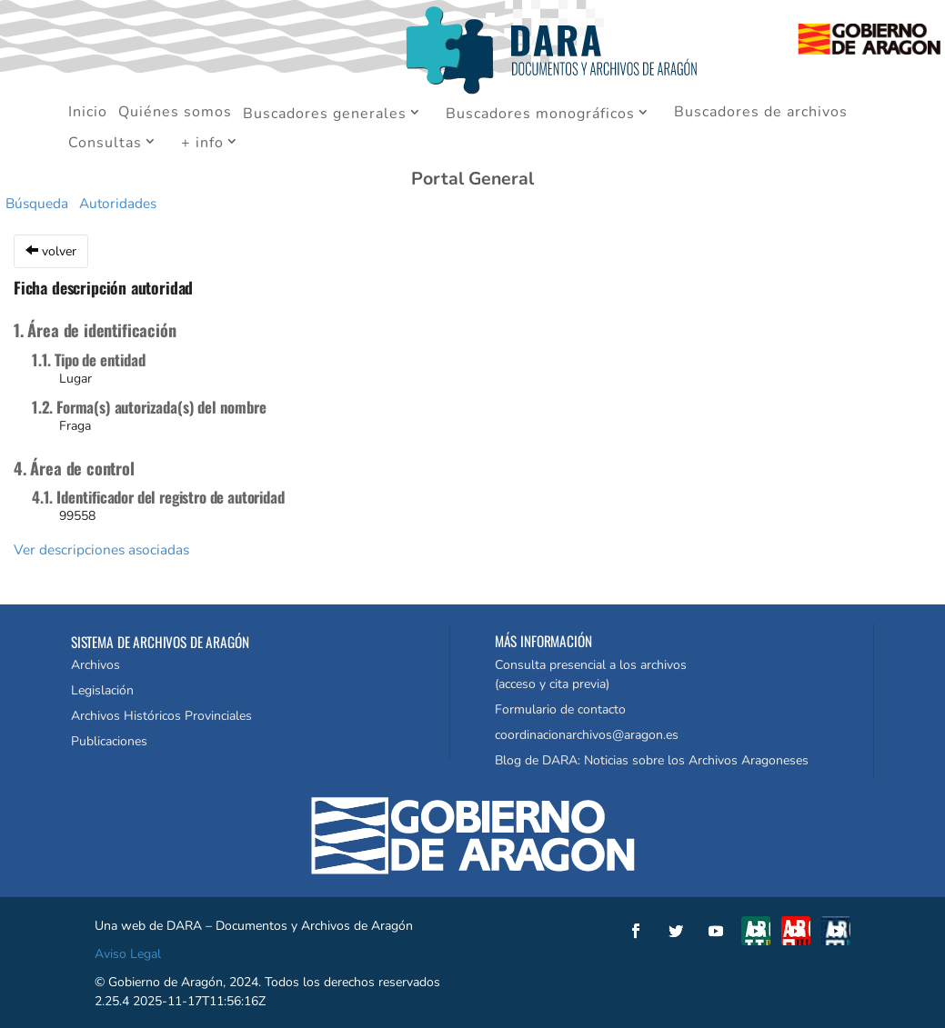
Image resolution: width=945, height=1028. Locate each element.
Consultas (105, 144)
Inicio (87, 113)
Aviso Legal (128, 954)
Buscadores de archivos (761, 113)
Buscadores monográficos (540, 114)
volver (50, 251)
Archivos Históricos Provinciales (161, 715)
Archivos (95, 665)
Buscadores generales (325, 114)
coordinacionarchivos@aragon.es (587, 735)
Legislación (102, 690)
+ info (202, 144)
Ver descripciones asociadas (101, 549)
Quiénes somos (175, 113)
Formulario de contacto (560, 709)
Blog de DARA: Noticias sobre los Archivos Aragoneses (652, 760)
